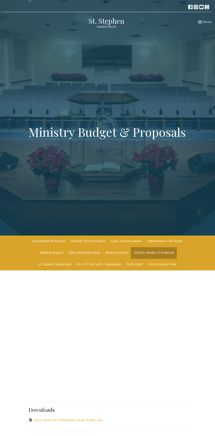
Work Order (134, 264)
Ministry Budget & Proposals (154, 252)
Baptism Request (51, 252)
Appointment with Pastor (164, 241)
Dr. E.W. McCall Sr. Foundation (98, 264)
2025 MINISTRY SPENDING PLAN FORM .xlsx (66, 420)
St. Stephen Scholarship (54, 264)
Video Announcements (126, 241)
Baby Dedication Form (84, 252)
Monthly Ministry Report (88, 241)
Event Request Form (162, 264)
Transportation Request (48, 241)
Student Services (116, 252)
